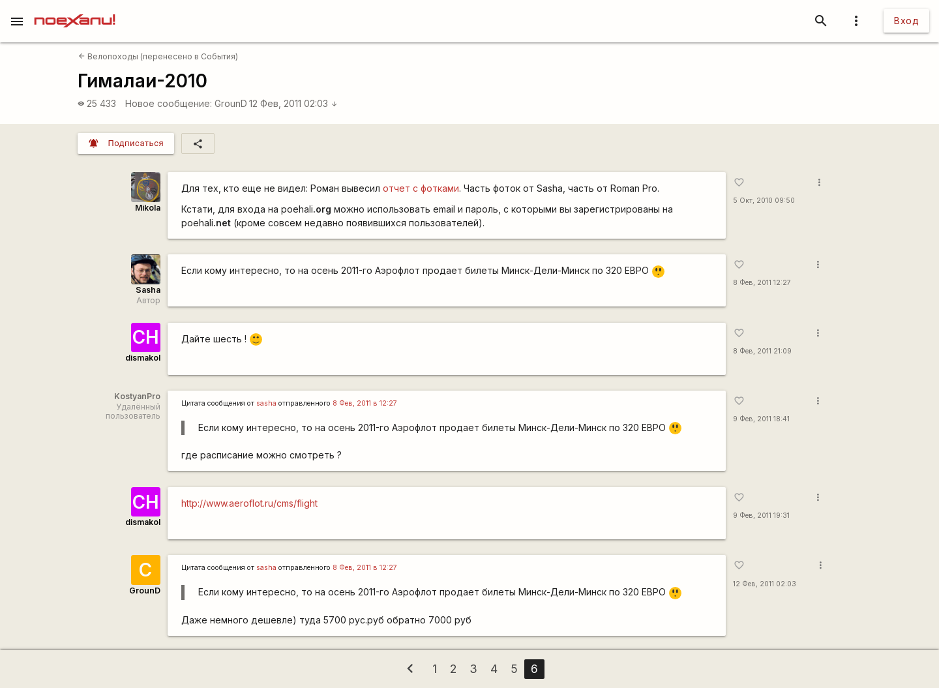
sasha (266, 403)
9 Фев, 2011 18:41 (761, 419)
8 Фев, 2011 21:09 (762, 351)
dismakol (142, 358)
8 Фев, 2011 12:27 (762, 282)
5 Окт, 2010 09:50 (764, 200)
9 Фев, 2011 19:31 (761, 515)
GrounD (231, 103)
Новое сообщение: (168, 103)
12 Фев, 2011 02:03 (293, 103)
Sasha (148, 290)
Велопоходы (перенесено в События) (158, 56)
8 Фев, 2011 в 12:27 (365, 403)
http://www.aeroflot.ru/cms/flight (249, 503)
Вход (906, 20)
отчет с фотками (421, 188)
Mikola (147, 208)
